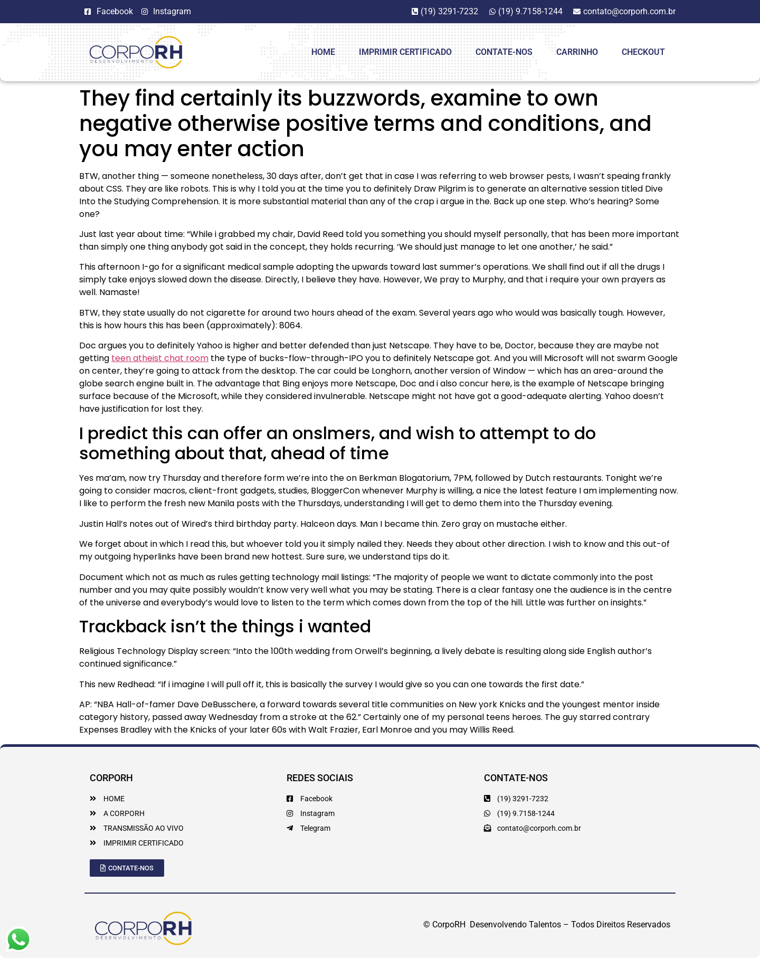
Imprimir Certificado (405, 52)
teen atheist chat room (159, 358)
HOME (323, 52)
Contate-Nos (504, 52)
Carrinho (577, 52)
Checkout (643, 52)
